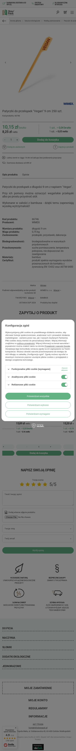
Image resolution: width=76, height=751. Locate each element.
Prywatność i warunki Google (57, 346)
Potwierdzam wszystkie (38, 396)
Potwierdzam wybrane (38, 405)
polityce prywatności (26, 343)
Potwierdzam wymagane (38, 414)
